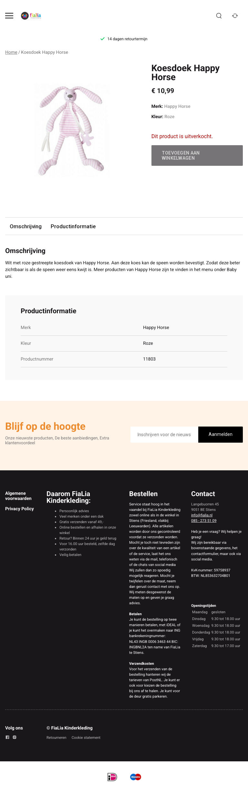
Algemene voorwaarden (18, 496)
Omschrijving (26, 226)
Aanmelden (220, 434)
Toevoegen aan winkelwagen (181, 155)
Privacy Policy (19, 509)
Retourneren (56, 737)
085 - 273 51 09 (203, 520)
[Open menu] (9, 15)
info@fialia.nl (201, 515)
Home (11, 52)
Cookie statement (86, 737)
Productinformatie (73, 226)
